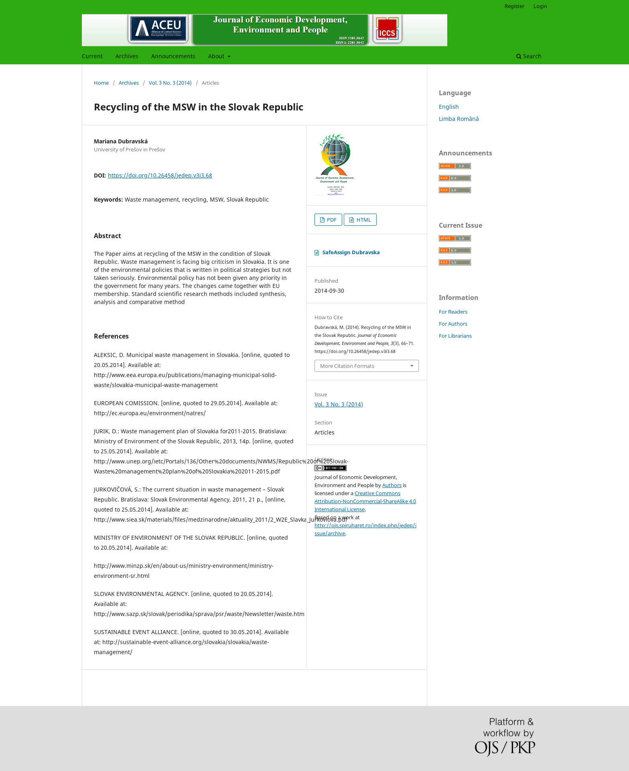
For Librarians (455, 335)
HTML (363, 219)
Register (514, 6)
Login (540, 6)
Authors (392, 485)
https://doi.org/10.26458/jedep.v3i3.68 (160, 175)
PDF (331, 219)
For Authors (453, 323)
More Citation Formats (347, 365)
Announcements (173, 56)
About (217, 56)
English (449, 106)
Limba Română (459, 118)
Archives (127, 56)
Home (101, 82)
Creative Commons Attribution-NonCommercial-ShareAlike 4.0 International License (365, 501)
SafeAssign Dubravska (351, 252)
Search (529, 56)
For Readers (453, 311)
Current (92, 56)
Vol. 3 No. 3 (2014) (170, 82)
